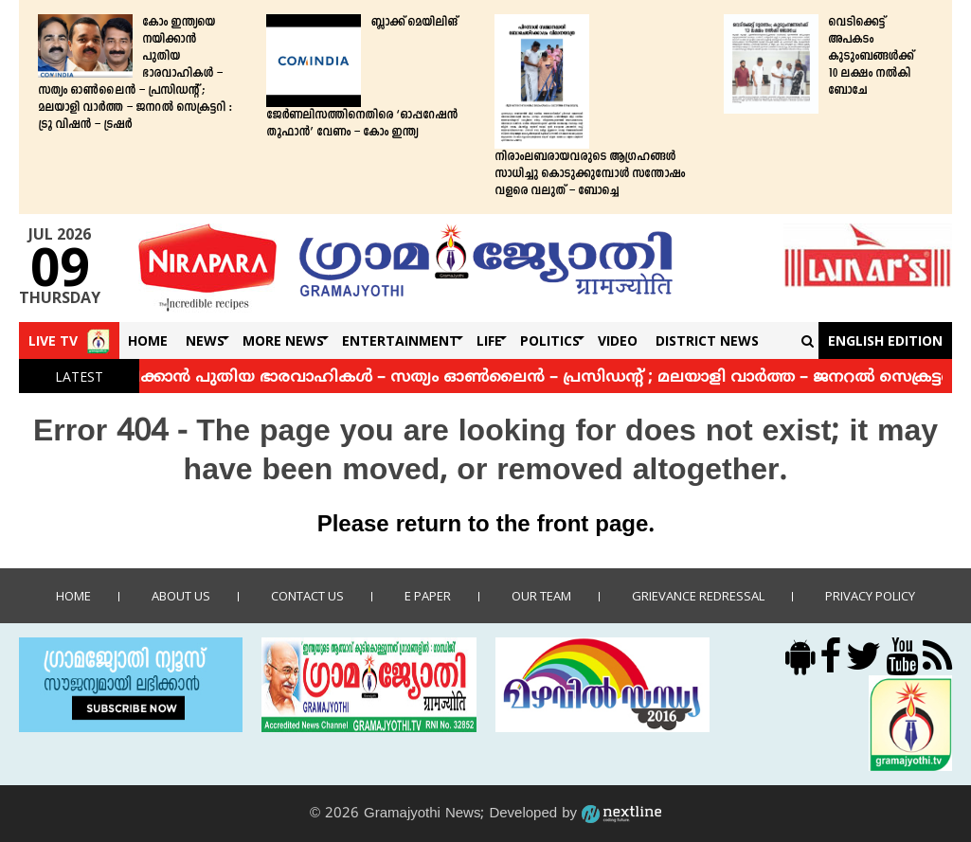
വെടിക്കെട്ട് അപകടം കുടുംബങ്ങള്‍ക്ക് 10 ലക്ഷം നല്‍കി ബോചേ (870, 56)
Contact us (307, 595)
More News (283, 340)
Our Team (541, 595)
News (205, 340)
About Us (181, 595)
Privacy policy (870, 595)
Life (489, 340)
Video (618, 340)
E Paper (428, 595)
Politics (550, 340)
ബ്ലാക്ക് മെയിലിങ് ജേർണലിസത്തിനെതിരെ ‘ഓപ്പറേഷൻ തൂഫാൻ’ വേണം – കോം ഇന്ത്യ (362, 77)
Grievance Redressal (698, 595)
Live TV (53, 340)
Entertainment (400, 340)
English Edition (885, 340)
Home (148, 340)
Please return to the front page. (486, 525)
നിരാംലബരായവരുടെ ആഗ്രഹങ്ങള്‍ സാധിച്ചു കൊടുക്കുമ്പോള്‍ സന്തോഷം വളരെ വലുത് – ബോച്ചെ (589, 174)
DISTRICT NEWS (707, 340)
